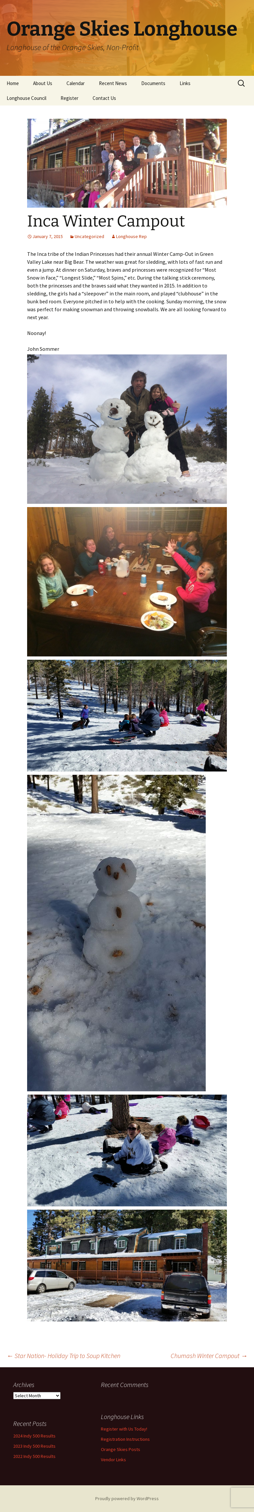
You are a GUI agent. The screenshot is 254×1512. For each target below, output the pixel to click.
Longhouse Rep (131, 236)
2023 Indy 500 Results (34, 1446)
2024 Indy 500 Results (34, 1436)
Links (185, 83)
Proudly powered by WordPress (127, 1498)
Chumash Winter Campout (209, 1355)
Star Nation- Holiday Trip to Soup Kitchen (63, 1355)
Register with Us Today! (124, 1429)
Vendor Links (113, 1460)
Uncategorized (89, 236)
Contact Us (104, 98)
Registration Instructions (125, 1439)
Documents (153, 83)
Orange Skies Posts (120, 1449)
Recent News (113, 83)
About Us (42, 83)
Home (13, 83)
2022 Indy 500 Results (34, 1456)
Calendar (75, 83)
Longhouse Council (26, 98)
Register (69, 98)
